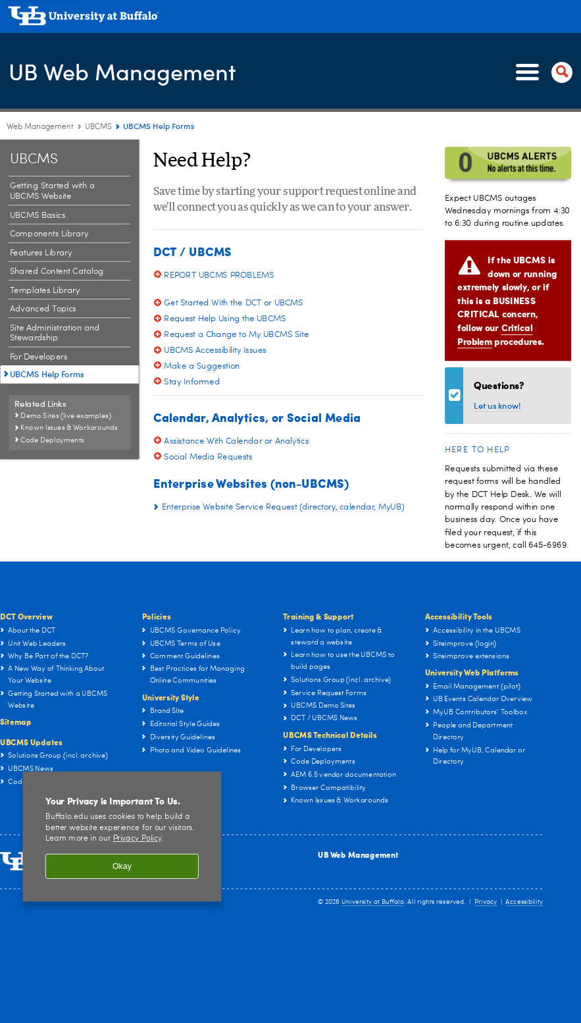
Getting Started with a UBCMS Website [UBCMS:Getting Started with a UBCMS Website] (52, 191)
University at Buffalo (372, 902)
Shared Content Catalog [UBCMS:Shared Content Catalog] (57, 271)
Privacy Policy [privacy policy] (137, 839)
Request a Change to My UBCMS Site (236, 334)
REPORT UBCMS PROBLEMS (219, 275)
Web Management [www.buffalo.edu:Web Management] (40, 127)
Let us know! (497, 405)
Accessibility (524, 902)
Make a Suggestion (202, 365)
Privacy (485, 902)
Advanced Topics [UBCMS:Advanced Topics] (43, 309)
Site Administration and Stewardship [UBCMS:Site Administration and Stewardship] (55, 333)
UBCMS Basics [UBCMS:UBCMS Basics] (38, 215)
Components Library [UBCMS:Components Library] (49, 234)
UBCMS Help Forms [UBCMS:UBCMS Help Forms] (47, 374)
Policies (156, 615)
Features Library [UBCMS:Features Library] (41, 252)
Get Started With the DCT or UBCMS (233, 302)
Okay (122, 866)
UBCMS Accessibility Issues (215, 350)
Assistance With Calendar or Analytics (236, 440)
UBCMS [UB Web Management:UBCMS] (98, 127)
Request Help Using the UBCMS (225, 318)
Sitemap (15, 721)
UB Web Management (127, 71)
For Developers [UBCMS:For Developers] (38, 357)
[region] (121, 836)
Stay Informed (192, 381)
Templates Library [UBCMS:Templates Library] (45, 290)
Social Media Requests (208, 456)
